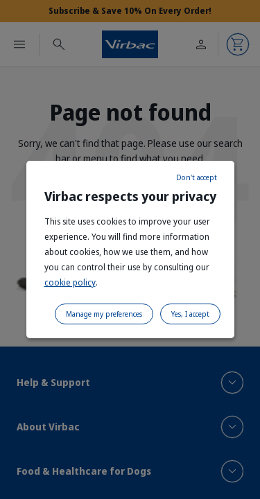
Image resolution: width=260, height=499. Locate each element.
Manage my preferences (104, 314)
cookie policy (70, 282)
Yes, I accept (190, 314)
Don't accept (196, 177)
